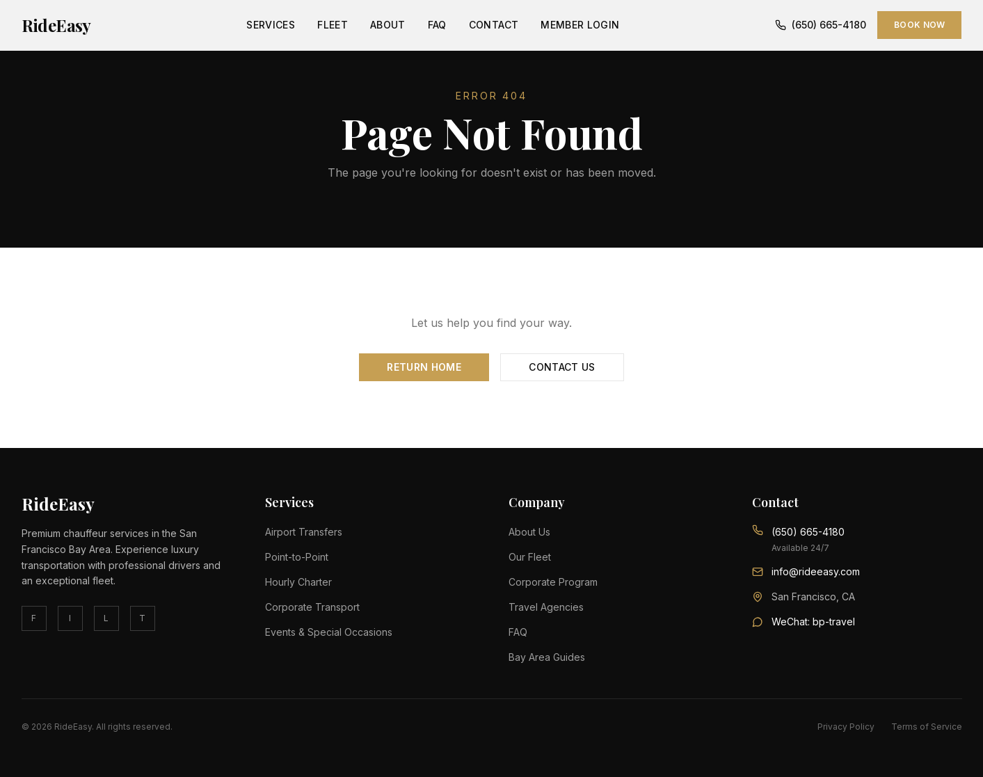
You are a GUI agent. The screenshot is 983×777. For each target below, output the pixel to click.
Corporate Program (553, 582)
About (388, 25)
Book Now (919, 24)
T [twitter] (142, 618)
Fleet (332, 25)
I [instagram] (70, 618)
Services (270, 25)
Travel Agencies (546, 607)
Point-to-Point (296, 557)
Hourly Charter (298, 582)
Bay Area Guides (547, 657)
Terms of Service (926, 726)
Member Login (580, 25)
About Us (529, 532)
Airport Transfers (303, 532)
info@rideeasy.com (816, 571)
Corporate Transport (312, 607)
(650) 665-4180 (820, 25)
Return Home (424, 367)
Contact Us (562, 367)
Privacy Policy (845, 726)
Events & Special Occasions (328, 632)
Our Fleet (530, 557)
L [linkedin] (106, 618)
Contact (493, 25)
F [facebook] (33, 618)
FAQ (437, 25)
